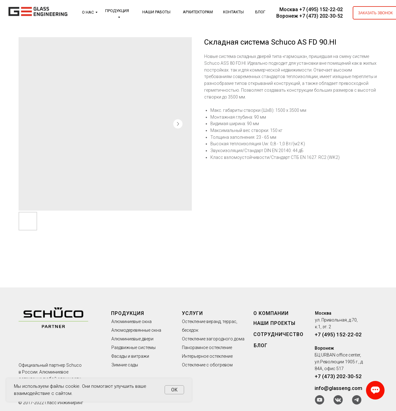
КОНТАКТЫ (233, 12)
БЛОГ (260, 12)
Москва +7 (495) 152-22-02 (311, 9)
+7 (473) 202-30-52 (338, 376)
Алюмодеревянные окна (136, 330)
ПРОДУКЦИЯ (117, 10)
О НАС (88, 12)
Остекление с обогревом (207, 364)
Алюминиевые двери (132, 338)
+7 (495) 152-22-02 (338, 334)
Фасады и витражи (130, 356)
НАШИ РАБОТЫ (156, 12)
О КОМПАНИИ (271, 313)
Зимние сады (124, 364)
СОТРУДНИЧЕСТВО (278, 334)
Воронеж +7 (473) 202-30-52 (309, 16)
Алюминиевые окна (131, 321)
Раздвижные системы (133, 347)
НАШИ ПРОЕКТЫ (274, 323)
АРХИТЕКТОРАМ (198, 12)
